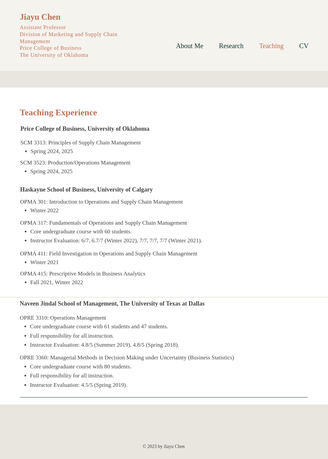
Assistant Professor (44, 27)
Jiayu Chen (40, 16)
